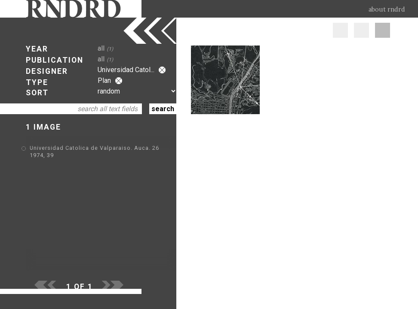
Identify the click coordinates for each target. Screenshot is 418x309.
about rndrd (387, 9)
